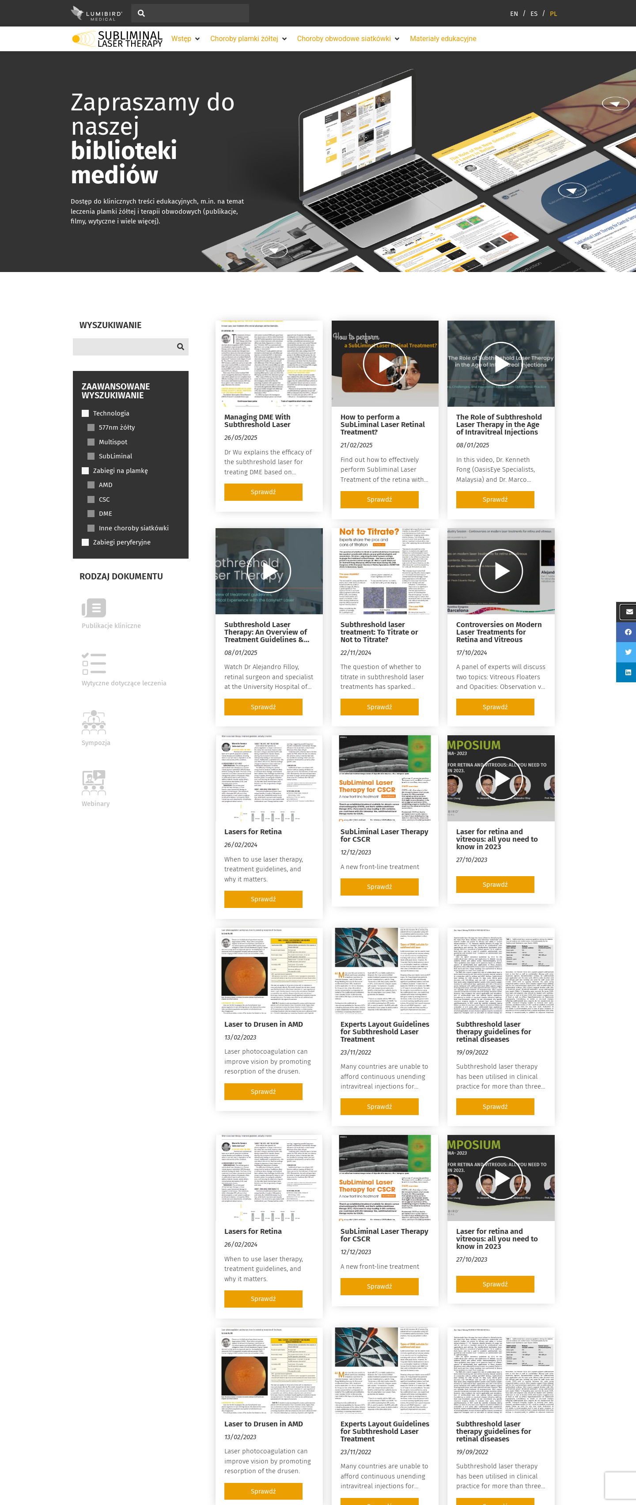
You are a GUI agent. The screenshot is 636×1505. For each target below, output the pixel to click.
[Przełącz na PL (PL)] (553, 13)
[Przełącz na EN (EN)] (520, 13)
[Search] (131, 346)
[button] (186, 38)
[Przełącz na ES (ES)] (540, 13)
